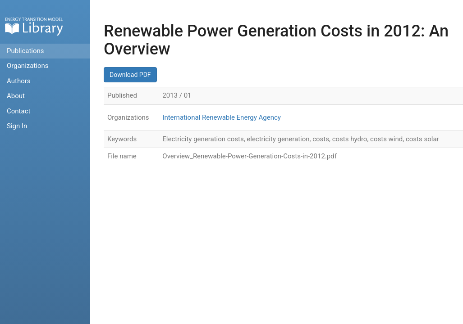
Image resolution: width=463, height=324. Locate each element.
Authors (19, 81)
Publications (25, 51)
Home (34, 26)
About (16, 96)
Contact (18, 111)
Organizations (28, 66)
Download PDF (130, 74)
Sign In (17, 126)
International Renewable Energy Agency (221, 117)
